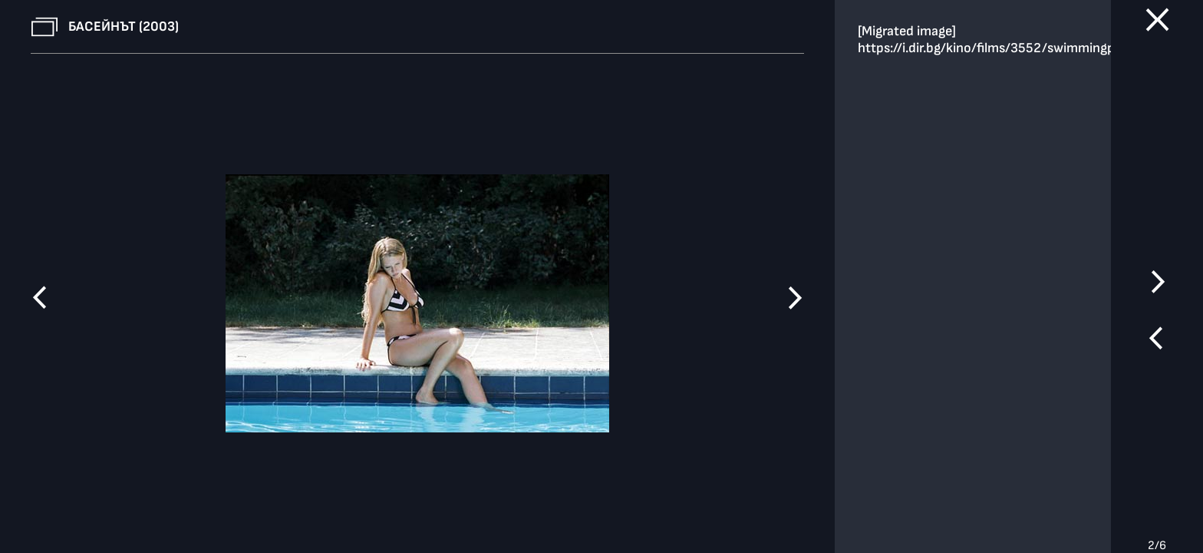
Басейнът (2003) (123, 26)
